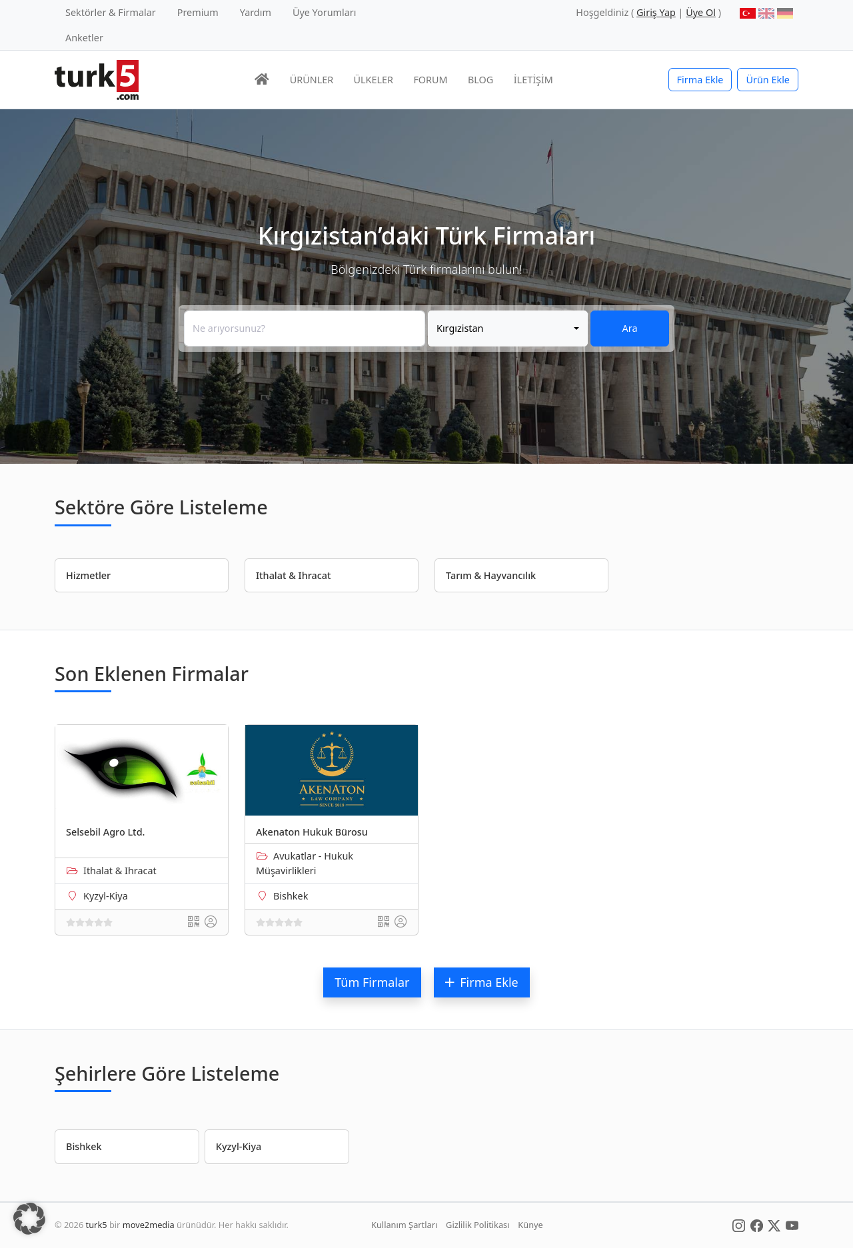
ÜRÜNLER (311, 79)
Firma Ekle (700, 79)
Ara (630, 328)
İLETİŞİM (533, 79)
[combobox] (508, 328)
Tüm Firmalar (372, 982)
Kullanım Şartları (404, 1225)
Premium (198, 12)
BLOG (480, 79)
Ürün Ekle (768, 79)
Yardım (255, 12)
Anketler (84, 37)
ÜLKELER (373, 79)
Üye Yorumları (325, 12)
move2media (149, 1225)
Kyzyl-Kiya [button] (238, 1146)
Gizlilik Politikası (477, 1225)
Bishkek (290, 896)
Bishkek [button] (84, 1146)
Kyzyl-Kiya (105, 896)
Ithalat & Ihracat (120, 870)
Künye (530, 1225)
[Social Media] (738, 1225)
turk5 (96, 1225)
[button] (29, 1218)
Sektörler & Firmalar (110, 12)
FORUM (430, 79)
